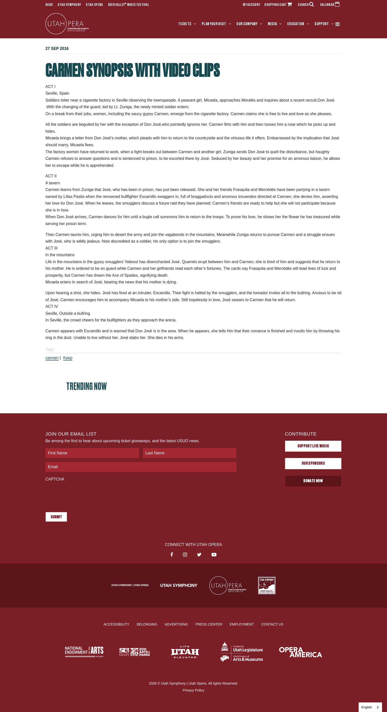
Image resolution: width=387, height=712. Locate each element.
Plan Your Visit (214, 24)
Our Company (246, 24)
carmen (51, 358)
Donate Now (313, 481)
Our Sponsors (313, 463)
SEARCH (307, 5)
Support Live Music (313, 446)
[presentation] (82, 494)
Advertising (176, 624)
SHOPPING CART (279, 5)
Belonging (147, 624)
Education (295, 24)
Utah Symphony (69, 5)
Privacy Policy (193, 690)
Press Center (208, 624)
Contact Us (272, 624)
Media (272, 24)
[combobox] (370, 707)
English (366, 707)
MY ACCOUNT (251, 5)
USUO (49, 5)
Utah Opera (94, 5)
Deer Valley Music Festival (128, 5)
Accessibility (116, 624)
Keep (67, 358)
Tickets (184, 24)
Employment (242, 624)
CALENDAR (331, 5)
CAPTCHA (54, 479)
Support (321, 24)
